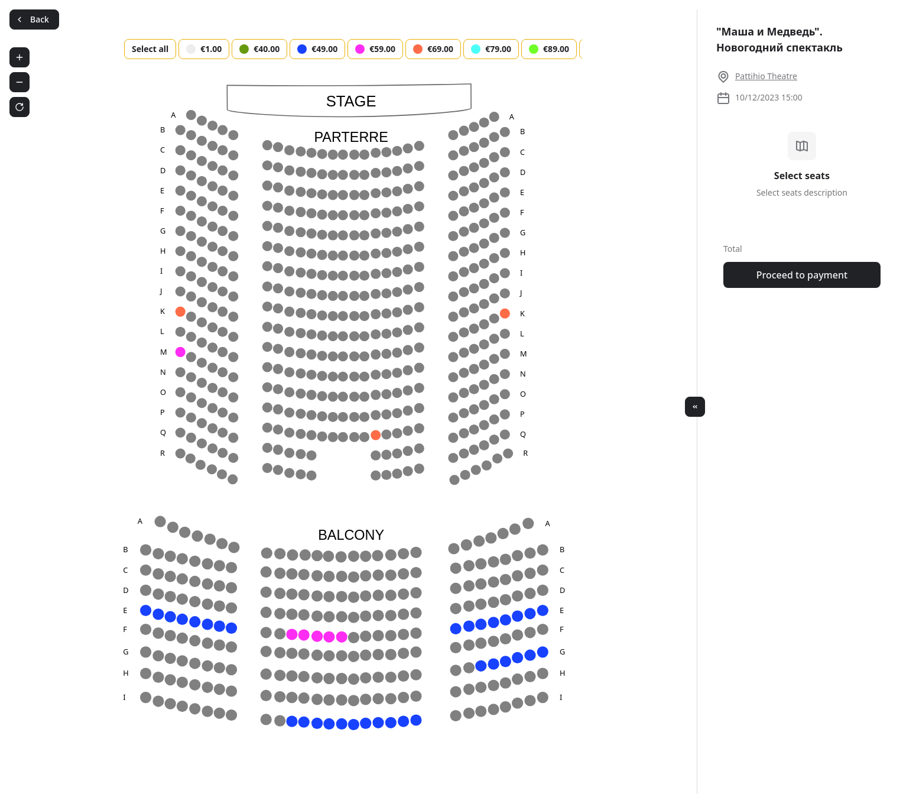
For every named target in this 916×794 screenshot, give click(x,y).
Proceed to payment (801, 274)
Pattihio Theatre (766, 76)
